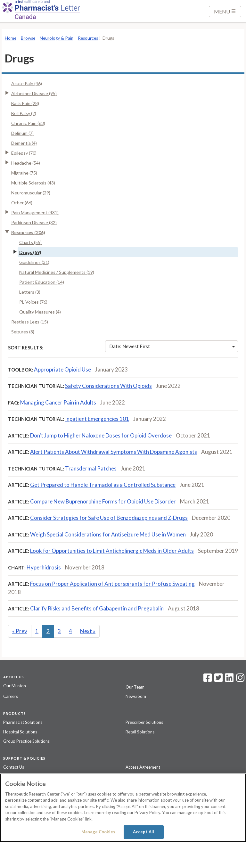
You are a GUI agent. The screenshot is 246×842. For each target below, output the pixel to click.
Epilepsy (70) (24, 153)
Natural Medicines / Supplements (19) (56, 272)
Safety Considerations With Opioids (108, 385)
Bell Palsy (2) (23, 113)
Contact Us (13, 767)
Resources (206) (28, 232)
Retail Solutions (140, 731)
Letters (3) (29, 292)
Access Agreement (143, 767)
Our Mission (14, 685)
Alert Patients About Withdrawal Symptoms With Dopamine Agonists (113, 451)
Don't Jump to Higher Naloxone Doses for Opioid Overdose (101, 435)
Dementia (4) (24, 143)
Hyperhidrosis (44, 567)
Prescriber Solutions (144, 722)
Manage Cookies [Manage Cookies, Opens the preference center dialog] (98, 831)
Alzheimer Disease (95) (34, 93)
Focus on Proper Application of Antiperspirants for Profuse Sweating (112, 583)
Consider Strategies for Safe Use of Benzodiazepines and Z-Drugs (109, 517)
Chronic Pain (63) (28, 123)
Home (10, 38)
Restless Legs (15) (29, 321)
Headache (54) (25, 163)
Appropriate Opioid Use (62, 369)
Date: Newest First (172, 346)
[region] (123, 807)
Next (87, 631)
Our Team (135, 687)
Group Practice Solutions (26, 741)
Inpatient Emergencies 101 (97, 418)
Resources (88, 38)
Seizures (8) (22, 331)
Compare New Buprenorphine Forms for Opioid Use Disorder (103, 501)
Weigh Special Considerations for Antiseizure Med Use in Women (108, 534)
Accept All (143, 831)
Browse (28, 38)
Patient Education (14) (41, 282)
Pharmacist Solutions (22, 722)
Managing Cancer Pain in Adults (58, 402)
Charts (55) (30, 242)
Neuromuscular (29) (30, 192)
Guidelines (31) (34, 262)
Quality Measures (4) (40, 312)
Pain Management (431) (35, 212)
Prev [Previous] (19, 631)
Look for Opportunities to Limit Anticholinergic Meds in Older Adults (112, 550)
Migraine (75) (24, 173)
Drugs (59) (30, 252)
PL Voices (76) (33, 302)
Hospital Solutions (20, 731)
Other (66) (21, 202)
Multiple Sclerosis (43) (33, 182)
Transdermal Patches (91, 468)
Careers (10, 696)
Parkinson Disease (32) (34, 222)
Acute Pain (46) (26, 83)
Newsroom (136, 696)
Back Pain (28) (25, 103)
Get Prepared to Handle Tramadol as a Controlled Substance (103, 484)
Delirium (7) (22, 133)
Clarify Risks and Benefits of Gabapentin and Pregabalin (97, 608)
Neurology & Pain (56, 38)
